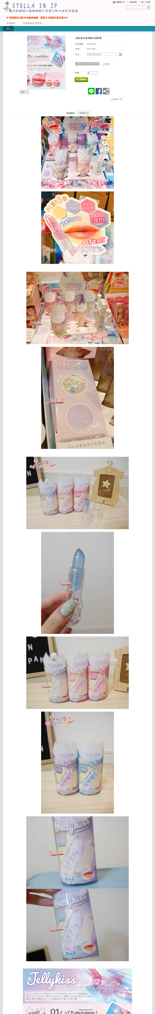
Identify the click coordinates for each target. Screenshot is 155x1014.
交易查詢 (133, 2)
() (118, 2)
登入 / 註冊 (145, 2)
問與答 (84, 113)
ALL (8, 28)
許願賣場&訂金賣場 (32, 23)
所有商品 (11, 23)
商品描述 (70, 113)
